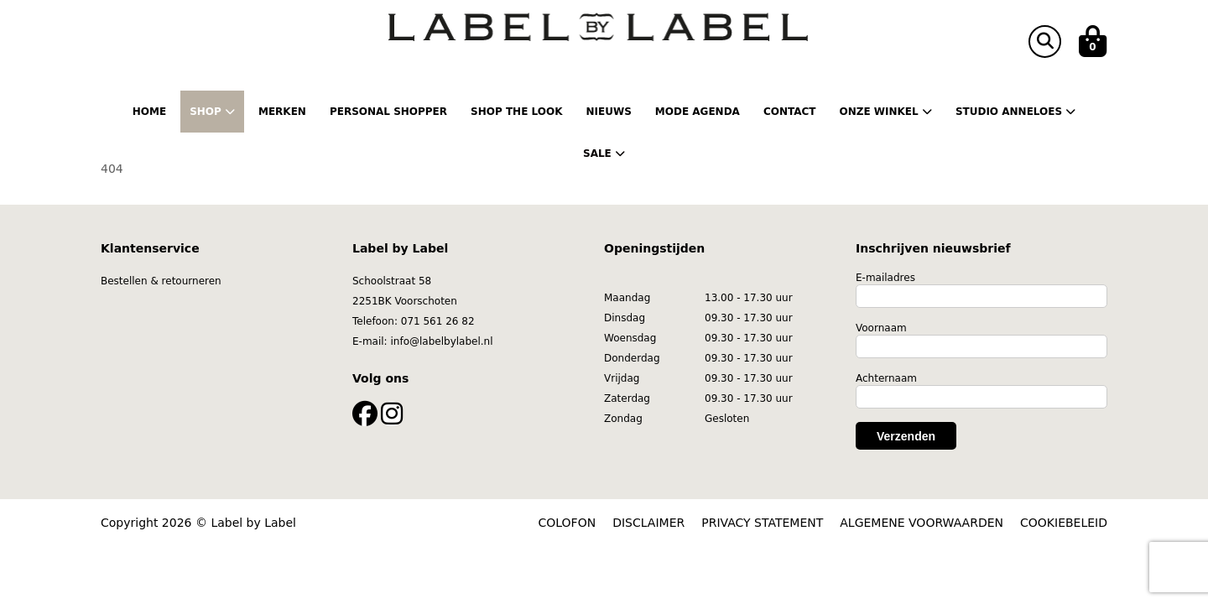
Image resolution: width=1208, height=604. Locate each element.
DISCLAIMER (648, 522)
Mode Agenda (697, 111)
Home (149, 111)
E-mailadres (885, 278)
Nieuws (608, 111)
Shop (212, 111)
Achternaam (886, 378)
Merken (282, 111)
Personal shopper (388, 111)
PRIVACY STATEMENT (762, 522)
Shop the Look (516, 111)
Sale (604, 153)
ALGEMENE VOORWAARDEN (921, 522)
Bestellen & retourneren (161, 281)
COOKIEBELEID (1063, 522)
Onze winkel (885, 111)
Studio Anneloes (1015, 111)
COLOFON (567, 522)
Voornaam (881, 328)
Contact (789, 111)
